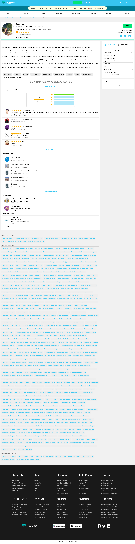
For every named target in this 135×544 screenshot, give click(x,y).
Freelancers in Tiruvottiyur (8, 342)
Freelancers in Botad (88, 442)
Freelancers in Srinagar (82, 282)
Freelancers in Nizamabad (36, 325)
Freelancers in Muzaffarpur (50, 319)
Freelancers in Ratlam (37, 345)
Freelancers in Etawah (19, 339)
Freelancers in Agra (21, 275)
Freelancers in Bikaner (7, 272)
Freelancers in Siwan (65, 439)
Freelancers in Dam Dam (51, 432)
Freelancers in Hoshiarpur (8, 396)
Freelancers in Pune (73, 248)
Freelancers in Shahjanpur (63, 322)
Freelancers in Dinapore (64, 399)
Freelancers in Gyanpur (89, 359)
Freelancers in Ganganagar (8, 349)
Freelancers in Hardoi (65, 432)
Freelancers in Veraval (61, 389)
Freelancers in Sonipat (70, 339)
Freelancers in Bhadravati (35, 389)
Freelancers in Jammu (91, 302)
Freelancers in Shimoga (77, 322)
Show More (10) (51, 149)
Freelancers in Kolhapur (49, 298)
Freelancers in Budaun (20, 392)
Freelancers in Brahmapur (48, 322)
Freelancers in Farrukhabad (90, 342)
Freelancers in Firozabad (21, 325)
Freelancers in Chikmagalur (79, 436)
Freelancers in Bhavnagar (33, 292)
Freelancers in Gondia (88, 429)
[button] (8, 14)
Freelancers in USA (35, 459)
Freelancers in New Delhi (21, 272)
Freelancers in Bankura (82, 416)
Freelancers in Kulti (49, 325)
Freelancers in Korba (91, 308)
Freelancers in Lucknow (20, 255)
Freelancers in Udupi (80, 386)
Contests (85, 2)
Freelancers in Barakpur (22, 406)
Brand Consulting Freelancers (69, 238)
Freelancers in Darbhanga (22, 332)
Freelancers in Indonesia (35, 456)
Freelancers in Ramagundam (51, 345)
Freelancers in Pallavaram (23, 396)
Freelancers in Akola (35, 308)
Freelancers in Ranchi (34, 268)
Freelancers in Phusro (49, 369)
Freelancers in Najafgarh (34, 275)
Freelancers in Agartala (7, 359)
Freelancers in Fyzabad (51, 399)
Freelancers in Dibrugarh (8, 436)
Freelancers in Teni (90, 278)
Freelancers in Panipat (63, 329)
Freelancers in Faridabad (37, 258)
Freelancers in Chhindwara (55, 416)
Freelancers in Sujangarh (78, 369)
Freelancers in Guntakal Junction (23, 439)
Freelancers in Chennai (47, 248)
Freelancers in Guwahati (78, 265)
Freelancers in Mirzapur (8, 355)
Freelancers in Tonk (20, 402)
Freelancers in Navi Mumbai (63, 272)
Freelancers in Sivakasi (66, 345)
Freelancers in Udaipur (7, 265)
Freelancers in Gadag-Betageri (9, 382)
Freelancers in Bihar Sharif (48, 342)
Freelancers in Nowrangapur (35, 278)
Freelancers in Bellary (36, 319)
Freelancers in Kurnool (7, 305)
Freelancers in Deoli (53, 439)
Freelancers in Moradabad (51, 288)
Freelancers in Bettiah (22, 429)
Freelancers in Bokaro (86, 292)
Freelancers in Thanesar (38, 412)
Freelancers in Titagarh (88, 426)
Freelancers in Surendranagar (25, 375)
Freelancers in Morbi (50, 442)
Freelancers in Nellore (50, 312)
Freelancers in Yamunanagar (63, 355)
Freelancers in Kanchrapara (83, 412)
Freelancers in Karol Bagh (90, 298)
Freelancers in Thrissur (50, 265)
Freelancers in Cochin (91, 262)
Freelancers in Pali (49, 355)
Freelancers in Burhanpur (49, 359)
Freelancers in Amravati (47, 292)
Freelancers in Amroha (7, 379)
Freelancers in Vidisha (65, 409)
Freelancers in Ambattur (22, 319)
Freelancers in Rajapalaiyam (9, 432)
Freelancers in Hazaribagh (8, 399)
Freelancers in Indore (49, 252)
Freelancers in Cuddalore (63, 379)
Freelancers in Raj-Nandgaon (34, 402)
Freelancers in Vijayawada (63, 262)
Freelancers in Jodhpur (77, 262)
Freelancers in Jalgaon (22, 308)
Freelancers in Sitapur (7, 389)
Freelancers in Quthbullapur (8, 352)
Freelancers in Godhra (87, 419)
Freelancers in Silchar (78, 399)
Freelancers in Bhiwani (84, 365)
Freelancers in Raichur (80, 349)
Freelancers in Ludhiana (64, 258)
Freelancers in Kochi (91, 265)
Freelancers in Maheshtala (49, 305)
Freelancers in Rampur (19, 329)
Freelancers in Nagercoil (36, 352)
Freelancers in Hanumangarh (39, 396)
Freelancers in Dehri (87, 422)
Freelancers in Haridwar (22, 369)
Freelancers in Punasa (63, 315)
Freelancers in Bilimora (76, 298)
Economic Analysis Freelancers (86, 238)
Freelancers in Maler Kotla (25, 449)
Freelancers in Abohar (62, 422)
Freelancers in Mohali (21, 265)
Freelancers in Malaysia (74, 456)
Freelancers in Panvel (75, 426)
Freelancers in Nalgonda (35, 436)
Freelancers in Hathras (35, 429)
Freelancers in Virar (65, 402)
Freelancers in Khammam (63, 382)
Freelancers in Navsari (25, 382)
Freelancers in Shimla (77, 379)
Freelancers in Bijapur (77, 332)
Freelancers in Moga (75, 422)
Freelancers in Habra (92, 409)
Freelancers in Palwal (22, 436)
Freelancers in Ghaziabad (34, 255)
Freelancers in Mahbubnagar (9, 416)
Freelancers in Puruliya (78, 432)
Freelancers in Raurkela (50, 295)
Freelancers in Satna (7, 339)
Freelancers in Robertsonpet (39, 416)
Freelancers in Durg (32, 339)
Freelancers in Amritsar (20, 268)
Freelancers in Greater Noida (34, 329)
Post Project (77, 2)
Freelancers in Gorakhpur (65, 275)
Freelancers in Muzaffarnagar (78, 315)
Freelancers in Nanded (21, 295)
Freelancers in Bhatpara (78, 302)
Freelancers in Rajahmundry (78, 312)
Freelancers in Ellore (91, 369)
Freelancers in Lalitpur (48, 429)
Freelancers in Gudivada (50, 446)
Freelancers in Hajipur (7, 419)
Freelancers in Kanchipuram (90, 352)
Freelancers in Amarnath (37, 355)
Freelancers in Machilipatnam (56, 365)
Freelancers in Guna (67, 396)
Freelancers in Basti (77, 446)
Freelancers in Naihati (44, 339)
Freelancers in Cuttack (73, 292)
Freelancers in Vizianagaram (42, 375)
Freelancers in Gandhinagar (90, 362)
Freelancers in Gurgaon (7, 252)
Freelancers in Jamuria (61, 392)
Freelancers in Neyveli (56, 375)
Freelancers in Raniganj (22, 422)
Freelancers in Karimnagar (51, 349)
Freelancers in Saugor (22, 342)
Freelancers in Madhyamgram (46, 392)
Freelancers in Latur (93, 315)
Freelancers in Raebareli (8, 369)
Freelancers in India (48, 456)
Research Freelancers (37, 238)
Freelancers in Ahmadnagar (8, 315)
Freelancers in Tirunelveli (8, 275)
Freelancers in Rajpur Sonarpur (63, 308)
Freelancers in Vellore (51, 302)
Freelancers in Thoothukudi (36, 312)
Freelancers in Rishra (7, 446)
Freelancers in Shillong (61, 419)
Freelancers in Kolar (60, 429)
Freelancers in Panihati (64, 312)
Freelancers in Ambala (36, 406)
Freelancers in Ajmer (21, 298)
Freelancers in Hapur (62, 342)
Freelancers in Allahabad (77, 278)
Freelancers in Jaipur (36, 252)
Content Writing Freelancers (23, 238)
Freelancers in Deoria (7, 426)
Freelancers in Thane (7, 258)
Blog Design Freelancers (8, 238)
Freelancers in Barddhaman (63, 325)
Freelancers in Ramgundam (34, 305)
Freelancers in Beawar (49, 422)
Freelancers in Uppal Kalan (23, 442)
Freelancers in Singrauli (36, 369)
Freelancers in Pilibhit (36, 422)
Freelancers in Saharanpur (36, 302)
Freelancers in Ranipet (7, 335)
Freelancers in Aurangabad (37, 282)
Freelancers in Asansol (7, 302)
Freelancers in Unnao (7, 392)
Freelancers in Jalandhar (8, 262)
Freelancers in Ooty (91, 345)
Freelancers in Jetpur (38, 442)
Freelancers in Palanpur (37, 432)
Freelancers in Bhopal (48, 255)
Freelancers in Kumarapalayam (23, 365)
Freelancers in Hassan (20, 426)
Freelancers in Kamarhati (65, 319)
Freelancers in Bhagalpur (49, 315)
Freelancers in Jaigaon (75, 392)
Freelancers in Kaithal (37, 409)
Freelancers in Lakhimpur (51, 409)
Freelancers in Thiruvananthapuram (87, 285)
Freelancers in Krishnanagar (50, 406)
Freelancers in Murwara (7, 365)
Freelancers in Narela (71, 285)
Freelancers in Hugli (83, 375)
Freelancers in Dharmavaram (9, 449)
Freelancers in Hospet (62, 362)
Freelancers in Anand (69, 412)
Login (122, 3)
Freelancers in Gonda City (21, 419)
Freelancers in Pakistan (22, 459)
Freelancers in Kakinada (50, 329)
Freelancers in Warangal (8, 295)
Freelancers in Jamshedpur (49, 275)
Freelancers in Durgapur (8, 298)
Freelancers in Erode (77, 295)
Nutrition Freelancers (21, 241)
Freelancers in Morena (7, 402)
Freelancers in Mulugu (91, 325)
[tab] (109, 44)
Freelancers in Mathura (79, 319)
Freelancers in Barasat (77, 325)
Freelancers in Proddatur (70, 375)
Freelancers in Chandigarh (22, 252)
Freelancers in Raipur (49, 272)
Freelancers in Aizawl (90, 332)
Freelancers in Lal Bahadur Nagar (36, 335)
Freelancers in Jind (32, 392)
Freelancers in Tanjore (90, 329)
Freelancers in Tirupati (57, 339)
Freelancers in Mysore (33, 285)
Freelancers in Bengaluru (90, 252)
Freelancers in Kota (73, 268)
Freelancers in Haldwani (78, 409)
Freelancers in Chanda (20, 322)
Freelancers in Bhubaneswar (21, 258)
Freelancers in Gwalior (61, 268)
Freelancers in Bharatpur (36, 349)
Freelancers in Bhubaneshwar (9, 288)
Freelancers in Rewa (78, 355)
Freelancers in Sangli (60, 292)
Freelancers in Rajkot (76, 255)
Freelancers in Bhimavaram (8, 409)
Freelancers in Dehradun (47, 268)
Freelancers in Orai (87, 392)
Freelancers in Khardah (33, 426)
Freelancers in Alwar (36, 332)
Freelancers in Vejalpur (64, 436)
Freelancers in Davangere (8, 308)
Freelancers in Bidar (89, 355)
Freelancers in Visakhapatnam (80, 258)
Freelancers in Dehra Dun (64, 295)
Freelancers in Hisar (7, 329)
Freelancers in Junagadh (63, 369)
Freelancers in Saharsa (65, 406)
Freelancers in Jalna (20, 335)
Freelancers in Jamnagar (22, 302)
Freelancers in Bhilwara (33, 322)
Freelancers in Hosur (22, 349)
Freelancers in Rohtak (91, 322)
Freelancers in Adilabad (91, 439)
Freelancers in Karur (79, 345)
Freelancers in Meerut (20, 278)
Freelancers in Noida (76, 252)
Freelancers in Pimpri (92, 275)
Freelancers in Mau (34, 342)
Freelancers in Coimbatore (62, 255)
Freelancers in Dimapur (24, 416)
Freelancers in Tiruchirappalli (22, 282)
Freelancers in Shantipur (8, 406)
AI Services (129, 3)
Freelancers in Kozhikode (36, 295)
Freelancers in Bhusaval (8, 372)
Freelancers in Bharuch (22, 399)
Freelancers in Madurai (64, 265)
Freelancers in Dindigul (76, 329)
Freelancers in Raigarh (7, 439)
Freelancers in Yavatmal (47, 426)
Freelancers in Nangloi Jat (40, 365)
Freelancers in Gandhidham (52, 386)
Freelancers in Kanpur (49, 262)
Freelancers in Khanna (75, 442)
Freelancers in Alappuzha (8, 345)
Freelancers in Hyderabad (87, 248)
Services (91, 2)
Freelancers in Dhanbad (49, 278)
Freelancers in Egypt (22, 456)
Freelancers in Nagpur (51, 258)
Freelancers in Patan (62, 442)
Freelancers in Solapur (68, 282)
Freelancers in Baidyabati (64, 446)
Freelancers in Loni (92, 386)
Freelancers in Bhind (49, 379)
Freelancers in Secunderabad (35, 265)
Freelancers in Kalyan (7, 278)
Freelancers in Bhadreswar (49, 436)
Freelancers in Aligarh (24, 288)
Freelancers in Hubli (58, 285)
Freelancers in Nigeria (87, 456)
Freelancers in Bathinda (75, 342)
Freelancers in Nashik (79, 275)
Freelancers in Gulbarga (64, 302)
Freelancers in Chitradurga (23, 412)
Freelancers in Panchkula (8, 362)
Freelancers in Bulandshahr (35, 362)
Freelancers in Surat (7, 255)
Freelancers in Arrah (50, 352)
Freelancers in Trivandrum (35, 262)
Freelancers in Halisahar (61, 426)
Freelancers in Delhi (6, 248)
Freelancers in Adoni (48, 389)
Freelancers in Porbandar (8, 412)
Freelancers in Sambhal (75, 362)
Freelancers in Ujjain (20, 305)
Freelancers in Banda (91, 399)
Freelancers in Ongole (90, 379)
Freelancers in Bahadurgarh (81, 396)
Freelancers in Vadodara (89, 255)
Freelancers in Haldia (49, 382)
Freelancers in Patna (21, 262)
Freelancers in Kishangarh (8, 422)
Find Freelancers (108, 2)
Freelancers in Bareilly (37, 288)
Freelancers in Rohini (46, 285)
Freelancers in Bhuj (34, 419)
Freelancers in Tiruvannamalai (54, 412)
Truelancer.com (72, 541)
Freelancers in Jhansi (22, 312)
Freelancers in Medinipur (37, 399)
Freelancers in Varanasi (35, 272)
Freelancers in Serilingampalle (51, 402)
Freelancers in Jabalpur (86, 268)
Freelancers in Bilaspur (48, 332)
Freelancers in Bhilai (7, 292)
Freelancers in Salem (21, 285)
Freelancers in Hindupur (47, 419)
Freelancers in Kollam (23, 315)
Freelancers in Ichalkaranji (63, 332)
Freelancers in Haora (7, 282)
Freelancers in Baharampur (8, 375)
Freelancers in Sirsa (63, 372)
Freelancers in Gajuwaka (80, 335)
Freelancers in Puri (37, 382)
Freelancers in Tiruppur (7, 285)
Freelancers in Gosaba (75, 352)
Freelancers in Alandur (54, 396)
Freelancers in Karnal (23, 352)
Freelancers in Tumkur (7, 325)
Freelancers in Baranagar (65, 335)
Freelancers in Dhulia (36, 315)
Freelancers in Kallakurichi (78, 272)
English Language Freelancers (52, 238)
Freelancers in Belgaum (48, 308)
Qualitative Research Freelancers (36, 241)
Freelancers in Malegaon (80, 305)
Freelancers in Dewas (51, 335)
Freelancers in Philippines (8, 459)
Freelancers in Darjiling (23, 432)
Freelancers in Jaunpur (7, 386)
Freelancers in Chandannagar (78, 372)
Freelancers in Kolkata (60, 248)
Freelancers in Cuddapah (8, 429)
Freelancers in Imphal (62, 352)
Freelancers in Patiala (7, 322)
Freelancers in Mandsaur (74, 429)
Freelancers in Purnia (50, 362)
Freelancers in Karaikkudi (50, 372)
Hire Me (127, 26)
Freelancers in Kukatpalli (8, 319)
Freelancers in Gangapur (40, 439)
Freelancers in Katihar (71, 365)
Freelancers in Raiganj (77, 382)
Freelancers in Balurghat (24, 409)
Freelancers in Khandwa (22, 372)
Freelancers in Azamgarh (21, 446)
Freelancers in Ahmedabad (62, 252)
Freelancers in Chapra (76, 359)
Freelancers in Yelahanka (35, 446)
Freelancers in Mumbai (34, 248)
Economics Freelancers (7, 241)
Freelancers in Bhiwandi (66, 288)
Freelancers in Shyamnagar (65, 305)
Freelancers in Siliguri (63, 298)
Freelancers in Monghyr (21, 359)
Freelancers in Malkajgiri (79, 402)
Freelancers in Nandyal (67, 386)
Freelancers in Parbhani (7, 332)
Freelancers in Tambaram (22, 379)
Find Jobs (98, 2)
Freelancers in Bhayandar (91, 295)
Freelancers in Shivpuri (20, 389)
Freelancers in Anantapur (23, 345)
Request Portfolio (50, 86)
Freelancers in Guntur (7, 268)
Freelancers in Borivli (19, 292)
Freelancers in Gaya (78, 308)
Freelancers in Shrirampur (66, 349)
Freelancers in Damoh (78, 439)
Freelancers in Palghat (74, 419)
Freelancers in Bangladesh (8, 456)
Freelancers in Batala (79, 406)
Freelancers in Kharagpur (22, 355)
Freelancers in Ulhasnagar (35, 298)
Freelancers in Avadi (83, 339)
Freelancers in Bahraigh (36, 372)
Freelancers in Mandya (69, 416)
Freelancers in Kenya (61, 456)
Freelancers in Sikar (21, 362)
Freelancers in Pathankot (36, 379)
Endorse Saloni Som (50, 191)
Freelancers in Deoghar (35, 359)
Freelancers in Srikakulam (8, 442)
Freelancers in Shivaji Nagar (53, 282)
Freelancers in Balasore (90, 446)
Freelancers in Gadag (89, 389)
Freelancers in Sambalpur (75, 389)
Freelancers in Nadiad (63, 359)
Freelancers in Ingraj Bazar (91, 382)
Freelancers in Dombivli (63, 278)
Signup (116, 3)
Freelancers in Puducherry (81, 288)
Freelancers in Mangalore (8, 312)
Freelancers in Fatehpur (37, 386)
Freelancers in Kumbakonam (22, 386)
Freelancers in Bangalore (20, 248)
